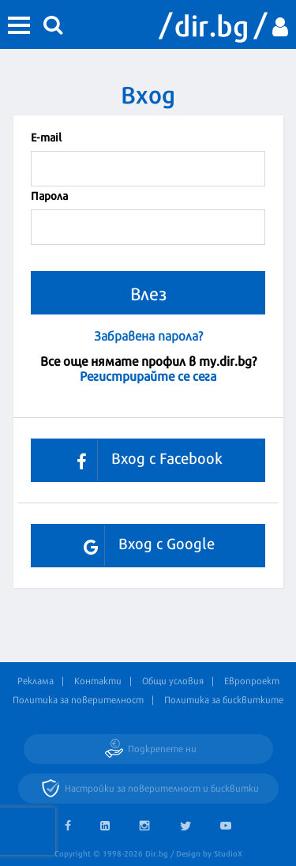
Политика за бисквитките (223, 699)
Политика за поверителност (78, 699)
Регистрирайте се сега (148, 375)
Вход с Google (143, 546)
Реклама (35, 680)
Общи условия (173, 680)
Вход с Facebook (144, 460)
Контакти (98, 680)
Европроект (251, 680)
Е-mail (46, 136)
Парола (49, 194)
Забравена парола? (148, 335)
